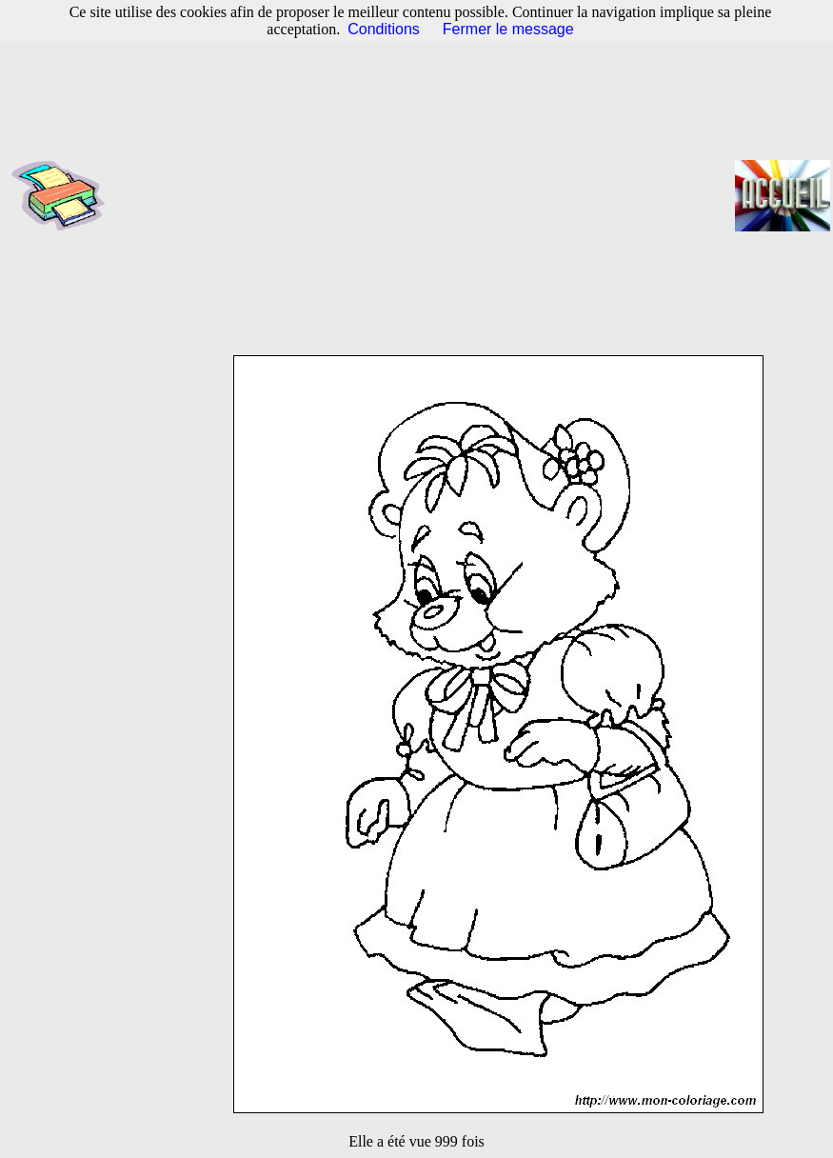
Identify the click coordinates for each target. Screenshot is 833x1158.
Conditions (383, 29)
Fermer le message (508, 29)
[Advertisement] (426, 195)
